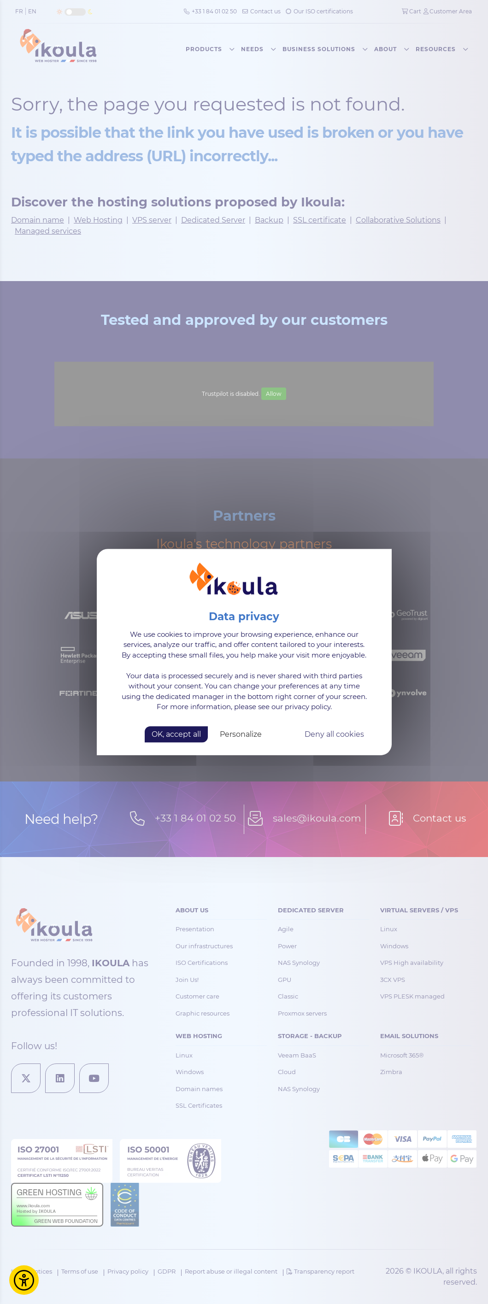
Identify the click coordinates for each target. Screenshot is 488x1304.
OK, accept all (176, 734)
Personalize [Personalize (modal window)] (241, 734)
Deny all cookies (334, 734)
